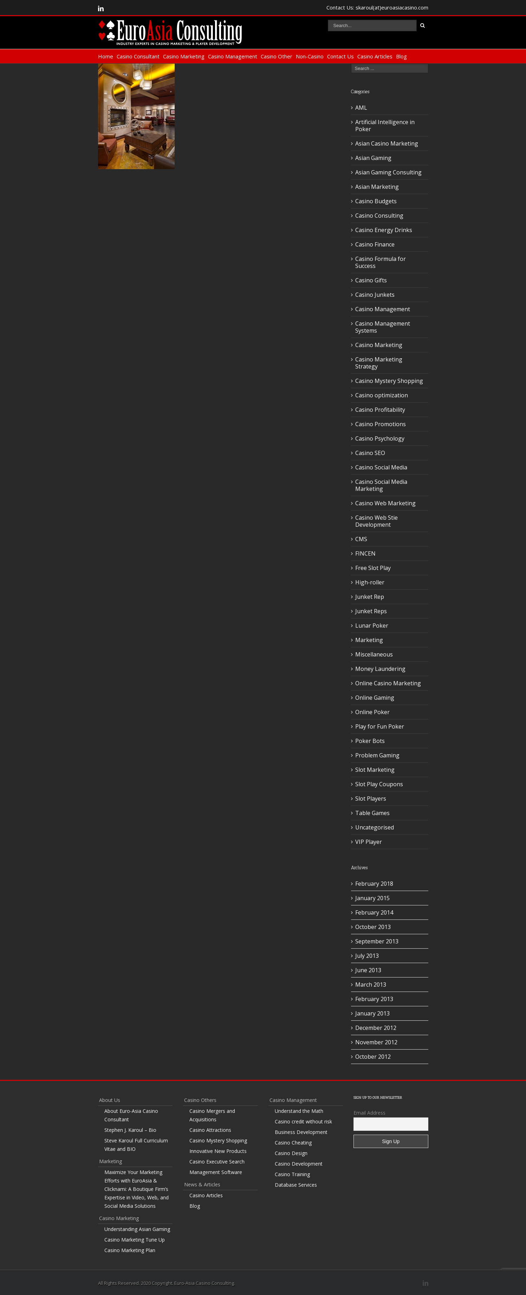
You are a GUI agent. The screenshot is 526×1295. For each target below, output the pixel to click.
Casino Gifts (371, 280)
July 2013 (367, 956)
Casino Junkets (375, 294)
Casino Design (291, 1153)
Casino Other (276, 56)
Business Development (301, 1132)
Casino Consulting (379, 215)
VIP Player (368, 841)
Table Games (372, 812)
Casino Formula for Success (380, 262)
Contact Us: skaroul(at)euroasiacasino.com (377, 7)
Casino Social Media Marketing (381, 485)
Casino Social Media (381, 467)
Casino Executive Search (217, 1161)
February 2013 (374, 999)
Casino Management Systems (382, 327)
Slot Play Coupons (379, 784)
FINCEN (365, 553)
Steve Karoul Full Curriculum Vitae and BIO (136, 1144)
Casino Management (232, 56)
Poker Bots (370, 740)
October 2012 (373, 1056)
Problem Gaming (377, 755)
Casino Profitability (380, 409)
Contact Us (340, 56)
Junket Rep (369, 596)
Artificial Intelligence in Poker (385, 125)
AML (361, 107)
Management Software (215, 1172)
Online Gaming (374, 697)
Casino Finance (375, 244)
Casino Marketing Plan (129, 1250)
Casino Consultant (138, 56)
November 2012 (376, 1042)
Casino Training (292, 1174)
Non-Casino (310, 56)
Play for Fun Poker (379, 726)
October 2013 (373, 927)
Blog (401, 56)
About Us (109, 1100)
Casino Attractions (210, 1130)
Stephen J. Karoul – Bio (130, 1130)
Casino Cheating (293, 1142)
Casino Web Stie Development (376, 521)
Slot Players (370, 798)
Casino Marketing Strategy (378, 363)
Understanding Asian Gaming (137, 1229)
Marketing (369, 639)
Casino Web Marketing (385, 503)
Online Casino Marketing (388, 683)
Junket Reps (371, 611)
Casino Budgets (376, 201)
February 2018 (374, 883)
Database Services (296, 1184)
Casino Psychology (379, 438)
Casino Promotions (380, 424)
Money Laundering (380, 668)
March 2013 (370, 984)
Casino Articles (374, 56)
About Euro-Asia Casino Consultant (131, 1115)
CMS (361, 539)
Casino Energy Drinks (383, 229)
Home (105, 56)
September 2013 (376, 941)
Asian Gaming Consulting (388, 172)
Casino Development (299, 1163)
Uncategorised (374, 827)
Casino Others (200, 1100)
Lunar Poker (371, 625)
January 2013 (372, 1013)
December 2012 (375, 1028)
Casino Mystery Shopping (389, 380)
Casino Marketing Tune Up (134, 1239)
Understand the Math (299, 1111)
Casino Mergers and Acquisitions (212, 1115)
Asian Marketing (377, 186)
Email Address (369, 1112)
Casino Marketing (183, 56)
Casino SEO (370, 452)
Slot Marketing (375, 769)
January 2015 (372, 898)
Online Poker (372, 712)
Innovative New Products (218, 1151)
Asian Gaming (373, 157)
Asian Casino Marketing (386, 143)
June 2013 (368, 970)
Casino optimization (381, 395)
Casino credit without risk (303, 1121)
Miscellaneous (374, 654)
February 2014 (374, 912)
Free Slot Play (373, 567)
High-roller (369, 582)
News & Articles (202, 1184)
